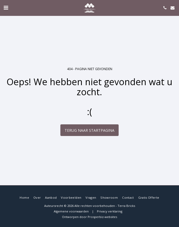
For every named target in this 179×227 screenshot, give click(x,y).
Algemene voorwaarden (71, 211)
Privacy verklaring (109, 211)
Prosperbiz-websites (102, 217)
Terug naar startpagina (89, 130)
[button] (5, 7)
